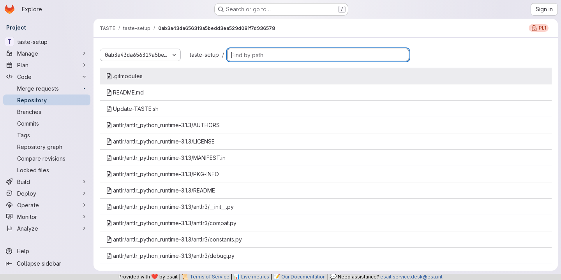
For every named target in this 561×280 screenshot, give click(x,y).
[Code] (46, 76)
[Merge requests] (46, 88)
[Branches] (46, 111)
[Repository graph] (46, 146)
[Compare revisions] (46, 158)
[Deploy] (46, 193)
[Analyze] (46, 228)
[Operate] (46, 205)
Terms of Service (209, 277)
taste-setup (204, 54)
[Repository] (46, 99)
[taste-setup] (46, 41)
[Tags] (46, 135)
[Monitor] (46, 216)
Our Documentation (303, 277)
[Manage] (46, 53)
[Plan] (46, 65)
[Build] (46, 181)
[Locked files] (46, 169)
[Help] (46, 251)
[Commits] (46, 123)
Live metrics (255, 277)
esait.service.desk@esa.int (411, 277)
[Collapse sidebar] (46, 263)
